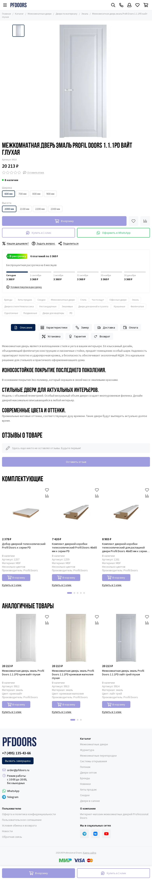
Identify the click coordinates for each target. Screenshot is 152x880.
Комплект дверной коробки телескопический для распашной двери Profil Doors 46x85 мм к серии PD (124, 547)
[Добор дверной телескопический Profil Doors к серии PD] (26, 511)
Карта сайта (89, 852)
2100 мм (24, 209)
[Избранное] (137, 5)
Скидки (41, 299)
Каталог (19, 13)
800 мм (36, 194)
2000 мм (9, 209)
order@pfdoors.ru (18, 770)
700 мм (22, 194)
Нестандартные (47, 306)
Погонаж (85, 767)
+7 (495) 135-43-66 (16, 753)
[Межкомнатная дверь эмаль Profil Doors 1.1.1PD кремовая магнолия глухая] (76, 638)
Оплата (130, 327)
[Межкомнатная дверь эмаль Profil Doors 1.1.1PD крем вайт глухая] (26, 638)
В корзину (16, 577)
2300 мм (55, 209)
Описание (23, 327)
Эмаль (84, 13)
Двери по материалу (66, 13)
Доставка (106, 327)
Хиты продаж (25, 299)
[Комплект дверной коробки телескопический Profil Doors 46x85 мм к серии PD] (76, 511)
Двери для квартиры (53, 313)
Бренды (8, 299)
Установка (51, 336)
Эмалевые (67, 306)
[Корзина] (145, 5)
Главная (6, 13)
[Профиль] (129, 5)
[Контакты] (121, 5)
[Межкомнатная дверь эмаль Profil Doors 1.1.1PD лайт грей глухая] (126, 638)
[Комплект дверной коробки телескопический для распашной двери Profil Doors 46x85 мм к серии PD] (126, 511)
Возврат (102, 336)
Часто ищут (98, 299)
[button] (69, 593)
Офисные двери (118, 299)
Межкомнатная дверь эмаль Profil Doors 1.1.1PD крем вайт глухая (23, 672)
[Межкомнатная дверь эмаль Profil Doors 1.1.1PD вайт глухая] (83, 81)
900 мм (50, 194)
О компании (88, 808)
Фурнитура (87, 750)
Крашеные (119, 306)
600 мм (8, 194)
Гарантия (77, 336)
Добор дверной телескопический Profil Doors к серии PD (23, 545)
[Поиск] (113, 5)
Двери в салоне (90, 801)
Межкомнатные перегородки (98, 755)
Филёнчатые (137, 306)
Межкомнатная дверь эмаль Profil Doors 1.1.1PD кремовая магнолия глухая (73, 674)
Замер (82, 327)
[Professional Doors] (18, 5)
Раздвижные (30, 313)
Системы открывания (93, 761)
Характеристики (53, 327)
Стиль (83, 299)
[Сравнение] (145, 221)
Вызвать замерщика (18, 761)
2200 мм (40, 209)
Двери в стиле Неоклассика (19, 306)
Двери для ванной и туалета (93, 306)
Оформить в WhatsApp (113, 233)
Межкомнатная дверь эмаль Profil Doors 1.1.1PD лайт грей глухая (123, 672)
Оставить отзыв (76, 462)
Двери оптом (88, 772)
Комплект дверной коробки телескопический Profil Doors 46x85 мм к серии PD (74, 547)
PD (71, 313)
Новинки (85, 784)
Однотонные (11, 313)
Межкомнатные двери (40, 13)
